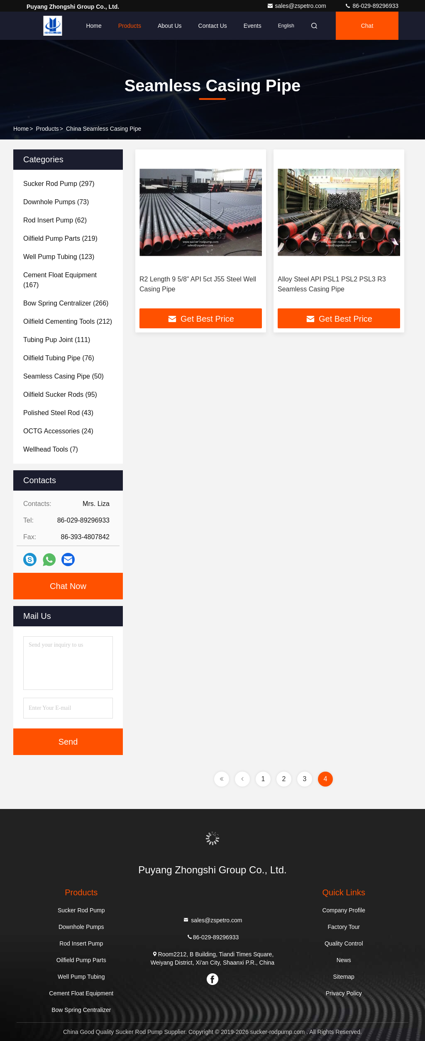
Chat (367, 25)
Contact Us (212, 25)
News (344, 960)
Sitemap (343, 976)
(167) (60, 279)
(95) (60, 394)
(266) (65, 303)
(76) (58, 358)
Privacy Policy (344, 993)
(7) (50, 449)
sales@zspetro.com (297, 5)
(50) (63, 376)
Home (93, 25)
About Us (170, 25)
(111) (56, 339)
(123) (58, 256)
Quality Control (344, 943)
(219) (60, 238)
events (252, 25)
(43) (58, 412)
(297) (59, 183)
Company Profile (343, 910)
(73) (56, 201)
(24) (58, 431)
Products (129, 25)
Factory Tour (343, 927)
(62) (55, 220)
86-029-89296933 (371, 5)
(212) (67, 321)
